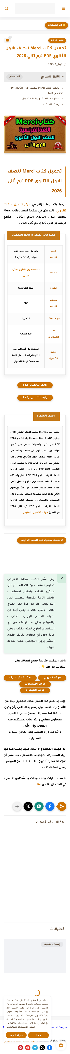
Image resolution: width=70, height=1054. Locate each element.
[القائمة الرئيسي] (63, 8)
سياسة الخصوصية (57, 1027)
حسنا (38, 1035)
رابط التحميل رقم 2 (35, 397)
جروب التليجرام (35, 690)
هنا (39, 784)
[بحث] (6, 8)
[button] (50, 806)
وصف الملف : (51, 104)
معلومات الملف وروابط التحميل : (39, 99)
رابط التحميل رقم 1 (35, 385)
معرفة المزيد (16, 1035)
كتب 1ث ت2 (57, 40)
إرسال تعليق (52, 944)
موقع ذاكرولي (52, 677)
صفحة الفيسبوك (20, 677)
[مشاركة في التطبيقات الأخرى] (17, 806)
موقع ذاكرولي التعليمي (35, 513)
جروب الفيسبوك (35, 684)
